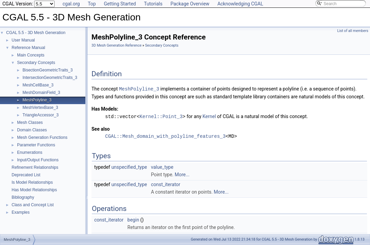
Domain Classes (32, 130)
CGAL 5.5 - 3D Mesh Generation (36, 32)
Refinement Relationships (35, 167)
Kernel (209, 116)
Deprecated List (26, 175)
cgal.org (71, 3)
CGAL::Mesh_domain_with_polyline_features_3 (165, 135)
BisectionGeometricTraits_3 (48, 70)
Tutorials (153, 3)
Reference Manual (28, 47)
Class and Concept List (33, 204)
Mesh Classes (30, 122)
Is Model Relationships (32, 182)
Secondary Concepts (36, 62)
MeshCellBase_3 (38, 85)
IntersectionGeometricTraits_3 (50, 77)
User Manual (23, 40)
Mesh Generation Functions (42, 137)
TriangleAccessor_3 (41, 115)
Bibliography (23, 197)
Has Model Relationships (34, 189)
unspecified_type (129, 166)
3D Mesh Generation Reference (116, 45)
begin (133, 219)
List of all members (352, 31)
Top (92, 3)
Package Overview (189, 3)
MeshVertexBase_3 (40, 107)
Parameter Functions (36, 145)
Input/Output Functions (37, 160)
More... (182, 174)
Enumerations (29, 152)
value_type (162, 166)
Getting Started (120, 3)
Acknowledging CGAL (240, 3)
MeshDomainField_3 (41, 92)
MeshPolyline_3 (37, 100)
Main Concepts (30, 55)
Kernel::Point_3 (161, 116)
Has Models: (104, 108)
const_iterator (165, 183)
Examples (21, 212)
